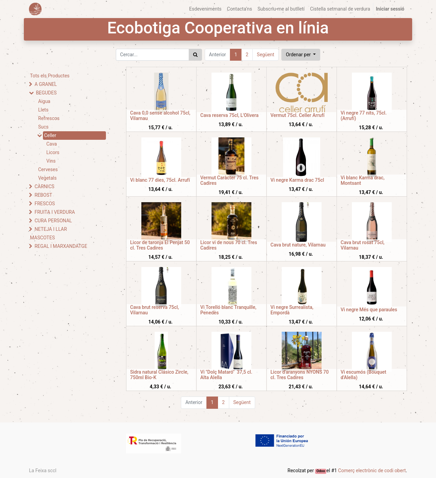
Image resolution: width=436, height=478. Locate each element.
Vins (51, 161)
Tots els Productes (49, 75)
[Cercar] (195, 55)
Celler (50, 135)
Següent (265, 54)
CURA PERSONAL (53, 220)
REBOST (43, 195)
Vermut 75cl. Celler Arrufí (297, 115)
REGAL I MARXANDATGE (60, 246)
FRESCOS (44, 203)
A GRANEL (45, 84)
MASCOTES (42, 237)
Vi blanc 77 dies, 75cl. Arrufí (160, 180)
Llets (43, 110)
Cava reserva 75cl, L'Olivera (229, 115)
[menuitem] (205, 9)
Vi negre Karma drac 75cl (297, 180)
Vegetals (47, 178)
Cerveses (48, 169)
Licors (52, 152)
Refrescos (49, 118)
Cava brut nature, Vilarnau (298, 245)
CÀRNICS (44, 186)
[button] (300, 55)
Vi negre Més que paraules (369, 309)
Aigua (44, 101)
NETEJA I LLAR (50, 229)
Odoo (320, 471)
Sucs (43, 127)
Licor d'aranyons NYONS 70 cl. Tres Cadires (299, 374)
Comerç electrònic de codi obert (372, 470)
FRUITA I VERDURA (54, 212)
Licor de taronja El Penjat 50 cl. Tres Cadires (160, 245)
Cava (51, 144)
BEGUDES (46, 92)
